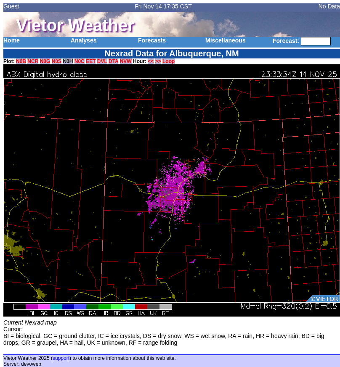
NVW (126, 61)
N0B (21, 61)
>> (158, 61)
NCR (32, 61)
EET (91, 61)
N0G (45, 61)
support (61, 358)
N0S (56, 61)
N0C (79, 61)
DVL (102, 61)
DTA (113, 61)
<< (151, 61)
